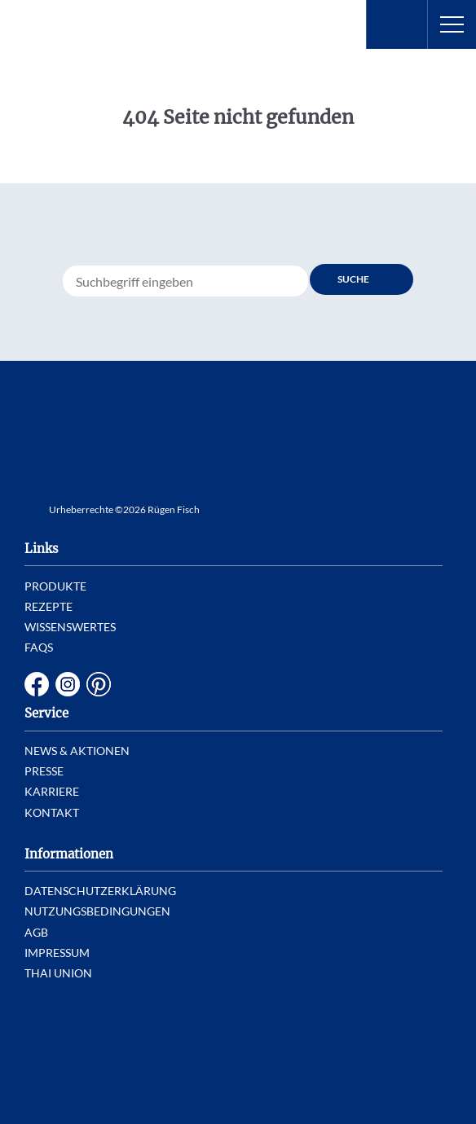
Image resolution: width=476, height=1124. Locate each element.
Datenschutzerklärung (100, 891)
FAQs (38, 647)
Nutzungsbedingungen (97, 911)
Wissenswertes (70, 627)
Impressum (57, 952)
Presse (44, 771)
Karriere (51, 791)
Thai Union (58, 973)
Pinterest (98, 684)
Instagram (67, 684)
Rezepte (48, 606)
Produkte (55, 586)
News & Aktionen (77, 750)
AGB (36, 932)
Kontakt (51, 812)
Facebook (36, 684)
